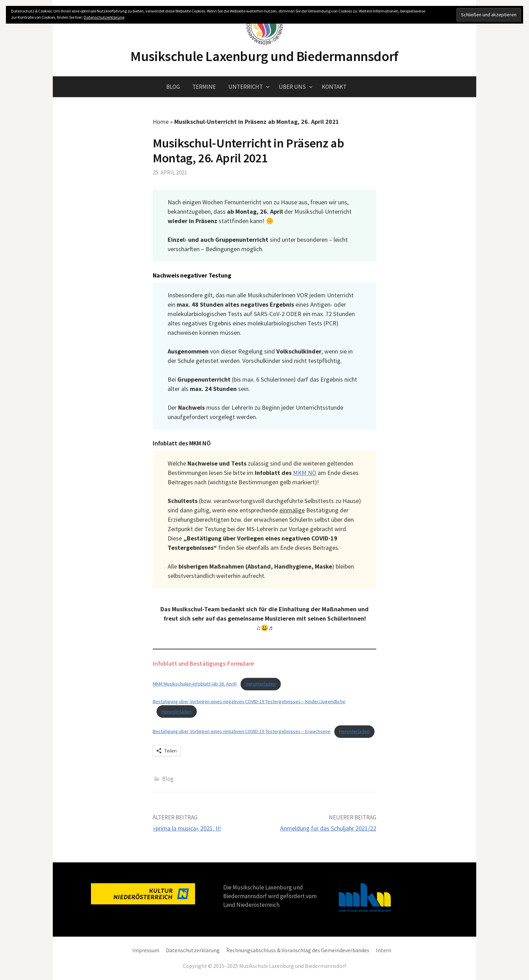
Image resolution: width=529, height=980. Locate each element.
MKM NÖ (304, 473)
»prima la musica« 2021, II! (187, 828)
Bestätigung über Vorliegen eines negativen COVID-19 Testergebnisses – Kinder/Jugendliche (249, 701)
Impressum (145, 950)
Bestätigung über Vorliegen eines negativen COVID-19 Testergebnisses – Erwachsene (241, 731)
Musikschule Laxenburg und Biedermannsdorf (264, 56)
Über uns (292, 87)
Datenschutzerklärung (193, 950)
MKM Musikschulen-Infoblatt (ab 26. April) (195, 684)
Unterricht (245, 87)
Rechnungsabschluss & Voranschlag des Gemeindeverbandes (297, 950)
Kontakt (334, 87)
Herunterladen (260, 684)
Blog (173, 87)
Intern (383, 950)
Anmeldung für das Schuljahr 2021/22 (328, 828)
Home (161, 122)
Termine (204, 87)
